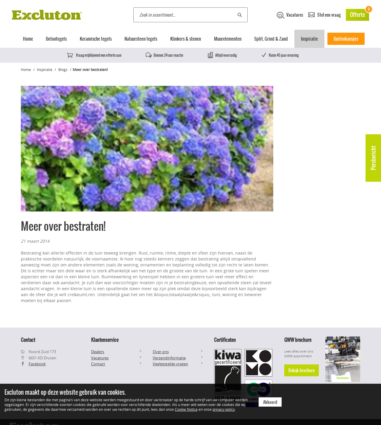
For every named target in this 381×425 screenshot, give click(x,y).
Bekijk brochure (301, 370)
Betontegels (56, 38)
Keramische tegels (96, 38)
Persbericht (373, 158)
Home (28, 38)
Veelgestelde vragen (170, 363)
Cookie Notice (186, 409)
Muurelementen (227, 38)
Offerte (359, 14)
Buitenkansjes (346, 38)
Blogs (63, 69)
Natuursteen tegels (140, 38)
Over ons (161, 351)
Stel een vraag (324, 14)
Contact (98, 363)
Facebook (37, 363)
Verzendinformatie (169, 358)
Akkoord (270, 402)
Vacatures (290, 15)
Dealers (97, 351)
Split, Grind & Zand (271, 38)
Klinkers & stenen (185, 38)
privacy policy (224, 409)
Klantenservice (104, 339)
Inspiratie (309, 38)
